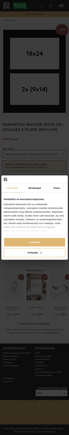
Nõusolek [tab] (12, 188)
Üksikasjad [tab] (34, 188)
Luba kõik (34, 242)
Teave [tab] (56, 188)
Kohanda (35, 252)
